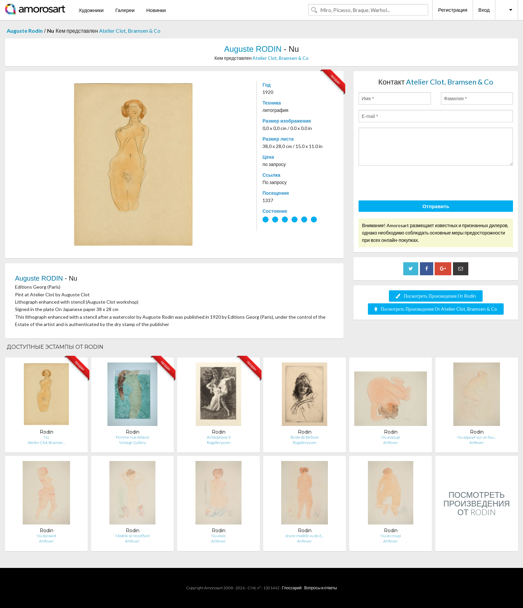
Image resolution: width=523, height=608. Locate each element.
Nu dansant (46, 535)
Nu (46, 437)
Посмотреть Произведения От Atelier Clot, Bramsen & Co (436, 309)
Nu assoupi (390, 437)
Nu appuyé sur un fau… (476, 437)
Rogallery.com (218, 442)
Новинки (156, 10)
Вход (484, 10)
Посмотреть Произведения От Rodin (436, 296)
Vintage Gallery (132, 442)
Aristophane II (218, 437)
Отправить (435, 206)
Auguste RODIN (253, 48)
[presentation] (409, 184)
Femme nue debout (132, 437)
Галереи (125, 10)
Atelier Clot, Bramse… (46, 442)
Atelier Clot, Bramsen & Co (129, 30)
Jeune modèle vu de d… (304, 535)
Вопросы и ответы (320, 587)
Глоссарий (292, 587)
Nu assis (218, 535)
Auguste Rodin (25, 30)
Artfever (390, 442)
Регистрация (452, 10)
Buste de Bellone (305, 437)
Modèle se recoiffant (132, 535)
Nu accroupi (391, 535)
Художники (90, 10)
